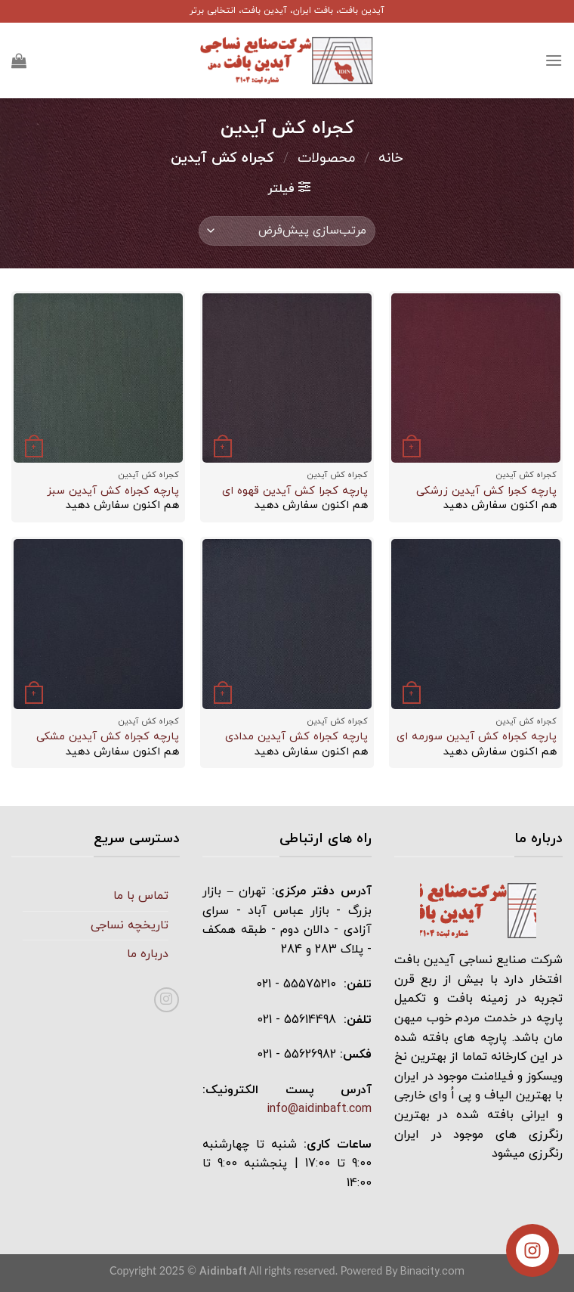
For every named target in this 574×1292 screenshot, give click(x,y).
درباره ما (147, 954)
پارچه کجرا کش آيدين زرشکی (486, 492)
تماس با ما (140, 896)
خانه (390, 158)
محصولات (327, 158)
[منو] (554, 60)
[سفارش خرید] (287, 231)
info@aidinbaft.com (319, 1109)
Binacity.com (432, 1272)
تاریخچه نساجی (129, 925)
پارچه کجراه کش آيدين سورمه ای (477, 737)
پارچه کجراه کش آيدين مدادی (296, 737)
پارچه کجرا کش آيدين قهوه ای (295, 492)
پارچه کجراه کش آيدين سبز (113, 492)
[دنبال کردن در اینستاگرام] (166, 999)
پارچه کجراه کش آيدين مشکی (107, 737)
